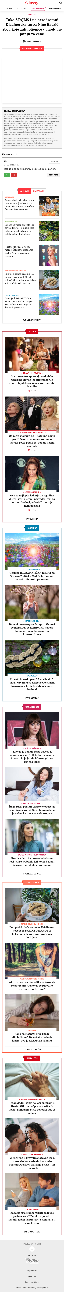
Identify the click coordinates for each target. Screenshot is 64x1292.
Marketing (32, 1276)
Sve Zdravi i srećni (32, 1049)
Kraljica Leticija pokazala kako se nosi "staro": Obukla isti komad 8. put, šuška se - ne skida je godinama (32, 861)
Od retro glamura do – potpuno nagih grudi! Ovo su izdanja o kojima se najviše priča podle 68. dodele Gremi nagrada (32, 441)
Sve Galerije (32, 519)
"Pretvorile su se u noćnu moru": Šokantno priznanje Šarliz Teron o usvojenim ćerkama (19, 251)
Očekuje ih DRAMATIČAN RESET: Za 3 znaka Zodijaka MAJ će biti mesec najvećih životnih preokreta (19, 303)
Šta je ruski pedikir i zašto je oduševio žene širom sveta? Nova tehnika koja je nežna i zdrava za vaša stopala (32, 810)
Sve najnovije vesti (32, 320)
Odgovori (53, 175)
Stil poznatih (38, 9)
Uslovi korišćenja (32, 1282)
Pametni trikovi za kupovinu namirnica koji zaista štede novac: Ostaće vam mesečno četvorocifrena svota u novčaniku (19, 205)
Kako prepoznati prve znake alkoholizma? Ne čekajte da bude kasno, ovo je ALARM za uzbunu (32, 1037)
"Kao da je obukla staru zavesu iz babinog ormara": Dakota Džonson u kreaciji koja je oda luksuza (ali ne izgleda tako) (32, 756)
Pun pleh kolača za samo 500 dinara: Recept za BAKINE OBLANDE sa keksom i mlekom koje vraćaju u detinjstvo (21, 278)
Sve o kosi (21, 9)
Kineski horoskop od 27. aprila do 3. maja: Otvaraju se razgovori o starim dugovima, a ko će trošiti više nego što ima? (32, 684)
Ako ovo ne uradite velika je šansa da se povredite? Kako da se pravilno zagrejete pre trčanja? (32, 985)
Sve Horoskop (32, 698)
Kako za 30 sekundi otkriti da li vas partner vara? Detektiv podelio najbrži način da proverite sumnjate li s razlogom (32, 1218)
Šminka (9, 9)
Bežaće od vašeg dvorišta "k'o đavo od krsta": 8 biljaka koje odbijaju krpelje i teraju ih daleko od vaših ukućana (19, 229)
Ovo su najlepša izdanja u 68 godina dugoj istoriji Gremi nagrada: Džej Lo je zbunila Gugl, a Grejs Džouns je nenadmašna (32, 500)
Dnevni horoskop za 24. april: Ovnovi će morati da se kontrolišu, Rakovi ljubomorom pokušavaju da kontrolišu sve (32, 629)
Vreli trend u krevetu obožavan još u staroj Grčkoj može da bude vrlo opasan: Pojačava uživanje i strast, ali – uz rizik (32, 1163)
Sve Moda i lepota (32, 874)
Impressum (32, 1270)
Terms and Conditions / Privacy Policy (32, 1287)
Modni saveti (55, 9)
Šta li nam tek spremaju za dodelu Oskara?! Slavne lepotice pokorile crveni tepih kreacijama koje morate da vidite (32, 381)
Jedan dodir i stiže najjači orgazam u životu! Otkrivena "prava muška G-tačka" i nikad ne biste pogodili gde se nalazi (32, 1108)
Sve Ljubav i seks (32, 1232)
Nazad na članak (32, 41)
